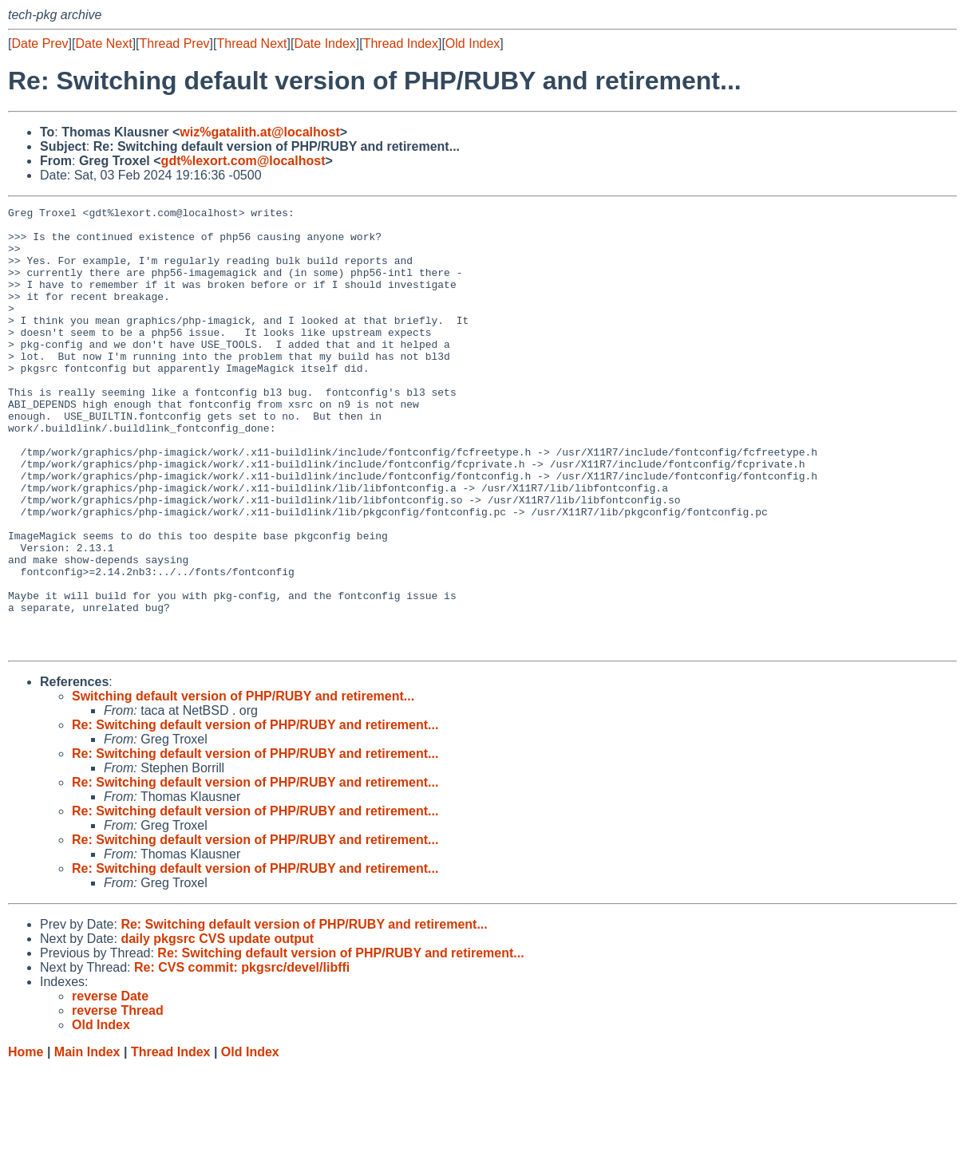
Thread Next (251, 43)
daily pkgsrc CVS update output (217, 1027)
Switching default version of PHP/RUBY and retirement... (243, 784)
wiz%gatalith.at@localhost (260, 132)
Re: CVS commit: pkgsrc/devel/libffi (242, 1056)
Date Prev (39, 43)
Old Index (472, 43)
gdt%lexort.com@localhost (243, 161)
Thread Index (400, 43)
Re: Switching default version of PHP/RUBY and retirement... (255, 813)
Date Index (324, 43)
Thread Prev (175, 43)
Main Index (87, 1140)
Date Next (103, 43)
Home (25, 1140)
